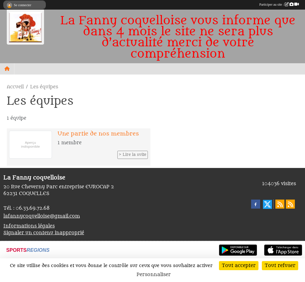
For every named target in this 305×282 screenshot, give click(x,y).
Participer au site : (279, 4)
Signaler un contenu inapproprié (43, 233)
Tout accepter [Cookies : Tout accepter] (239, 265)
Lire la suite (134, 154)
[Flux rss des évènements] (290, 204)
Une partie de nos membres (98, 133)
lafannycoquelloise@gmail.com (41, 216)
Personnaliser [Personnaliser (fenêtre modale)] (154, 274)
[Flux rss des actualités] (279, 204)
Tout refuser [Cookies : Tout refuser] (280, 265)
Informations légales (29, 226)
